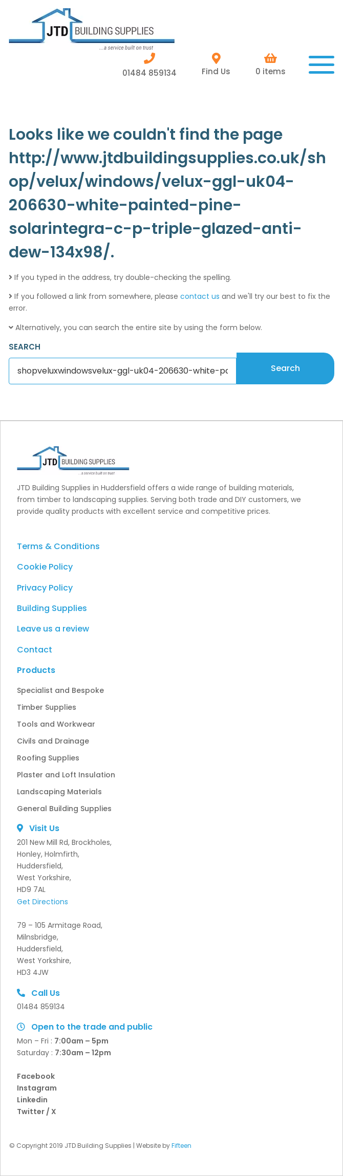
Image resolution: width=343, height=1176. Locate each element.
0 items (270, 65)
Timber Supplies (46, 707)
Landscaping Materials (59, 792)
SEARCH (24, 346)
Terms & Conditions (58, 546)
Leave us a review (53, 629)
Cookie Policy (45, 567)
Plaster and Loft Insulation (66, 775)
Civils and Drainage (53, 741)
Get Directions (42, 902)
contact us (200, 296)
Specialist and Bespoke (60, 690)
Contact (34, 650)
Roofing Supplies (48, 758)
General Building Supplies (64, 808)
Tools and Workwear (56, 724)
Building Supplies (52, 608)
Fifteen (181, 1145)
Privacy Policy (45, 588)
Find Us (216, 65)
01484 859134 (149, 64)
